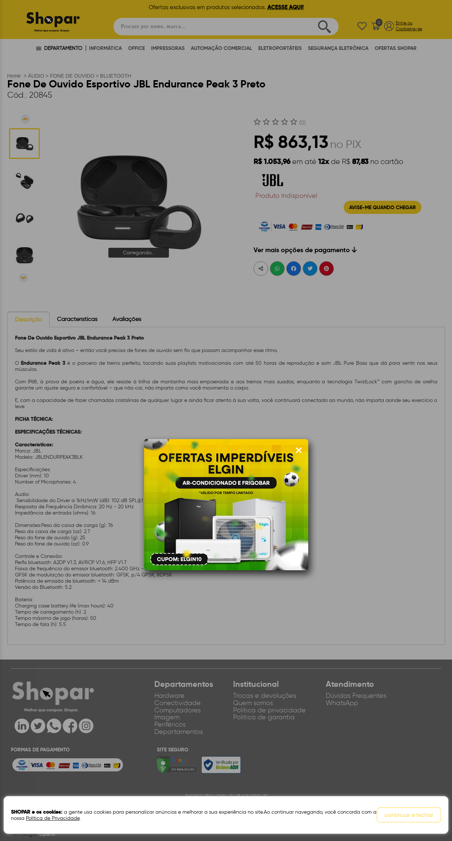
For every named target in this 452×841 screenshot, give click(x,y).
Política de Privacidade (53, 818)
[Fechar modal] (299, 450)
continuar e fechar (409, 814)
